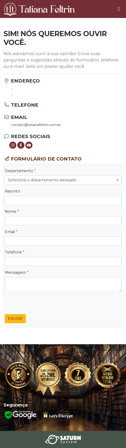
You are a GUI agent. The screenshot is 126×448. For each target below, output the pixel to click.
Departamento (20, 171)
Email (11, 232)
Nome (12, 211)
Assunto (12, 191)
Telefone (14, 252)
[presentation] (41, 305)
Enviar (15, 318)
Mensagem (16, 272)
